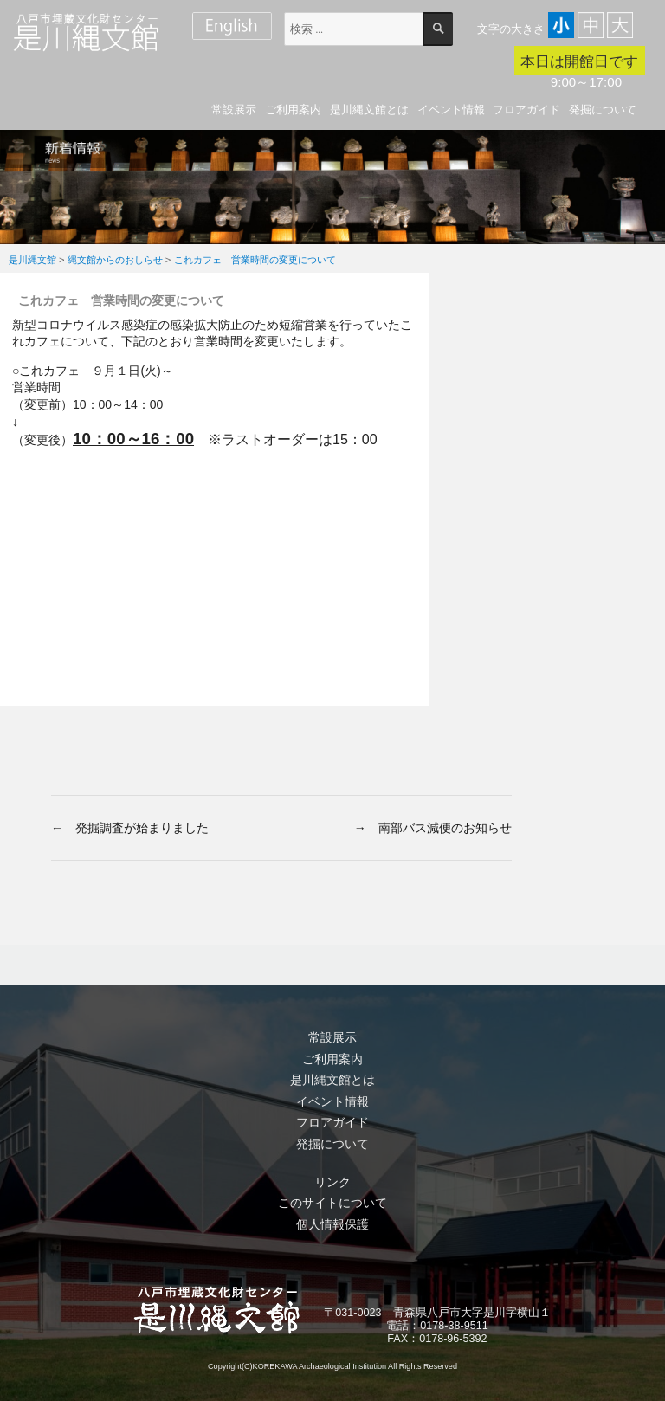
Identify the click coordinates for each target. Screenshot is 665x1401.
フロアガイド (526, 109)
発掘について (602, 109)
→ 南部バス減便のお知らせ (433, 828)
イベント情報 (451, 109)
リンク (332, 1182)
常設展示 (233, 109)
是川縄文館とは (369, 109)
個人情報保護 (332, 1224)
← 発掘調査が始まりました (130, 828)
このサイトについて (332, 1203)
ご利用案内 (293, 109)
